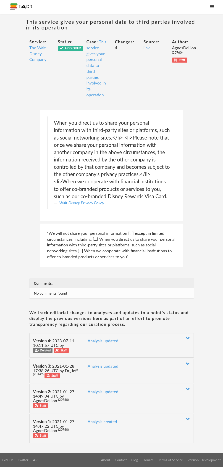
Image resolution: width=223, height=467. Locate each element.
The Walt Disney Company (38, 53)
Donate (148, 460)
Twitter (23, 460)
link (147, 47)
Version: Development (204, 460)
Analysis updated (103, 340)
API (35, 460)
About (105, 460)
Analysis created (102, 421)
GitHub (7, 460)
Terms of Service (170, 460)
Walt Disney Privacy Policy (81, 202)
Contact (121, 460)
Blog (134, 460)
